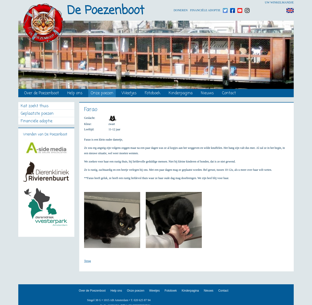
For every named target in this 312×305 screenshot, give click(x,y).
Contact (229, 93)
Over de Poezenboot (41, 93)
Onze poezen (102, 93)
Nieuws (207, 93)
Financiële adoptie (205, 2)
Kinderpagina (181, 93)
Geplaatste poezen (37, 114)
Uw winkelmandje (279, 2)
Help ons (74, 93)
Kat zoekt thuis (35, 106)
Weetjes (129, 93)
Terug (87, 261)
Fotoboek (152, 93)
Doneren (180, 2)
